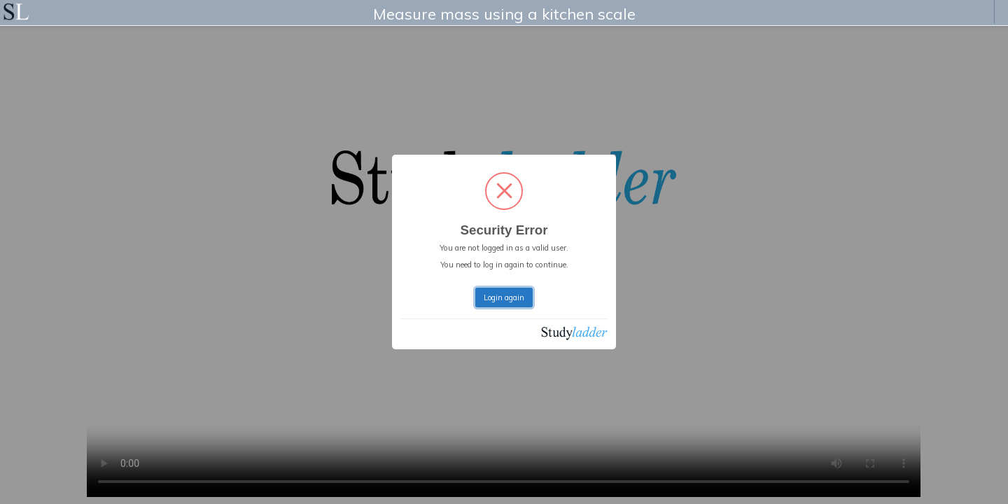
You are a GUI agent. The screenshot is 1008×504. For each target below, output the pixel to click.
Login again (504, 297)
